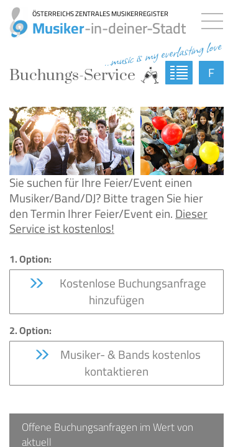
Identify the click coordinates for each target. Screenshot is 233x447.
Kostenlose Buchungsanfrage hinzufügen (116, 291)
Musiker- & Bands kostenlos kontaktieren (117, 362)
